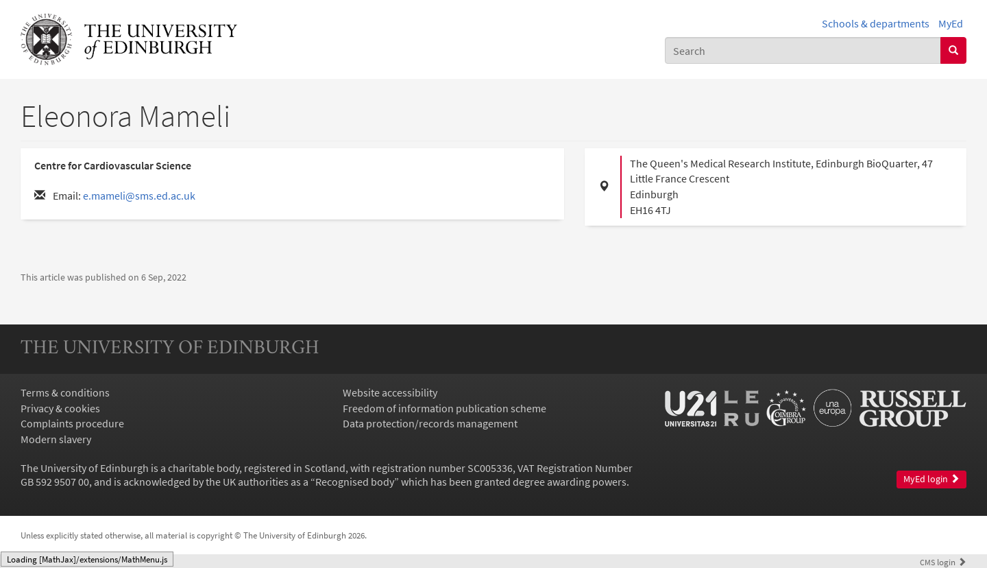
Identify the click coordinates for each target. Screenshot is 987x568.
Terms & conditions (65, 392)
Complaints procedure (72, 423)
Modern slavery (56, 439)
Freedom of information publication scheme (444, 408)
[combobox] (803, 50)
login (943, 561)
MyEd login (931, 479)
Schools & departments (875, 23)
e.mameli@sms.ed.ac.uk (139, 195)
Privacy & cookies (60, 408)
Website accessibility (390, 392)
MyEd (950, 23)
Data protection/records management (430, 423)
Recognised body (354, 481)
